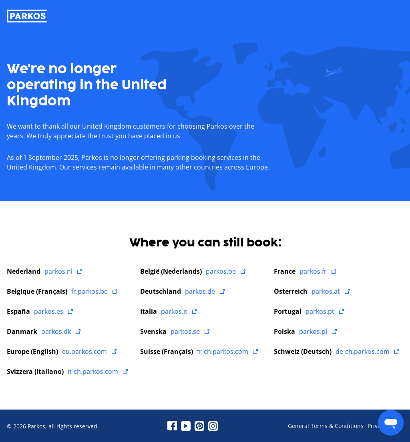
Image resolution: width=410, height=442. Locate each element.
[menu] (391, 423)
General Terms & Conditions (326, 426)
